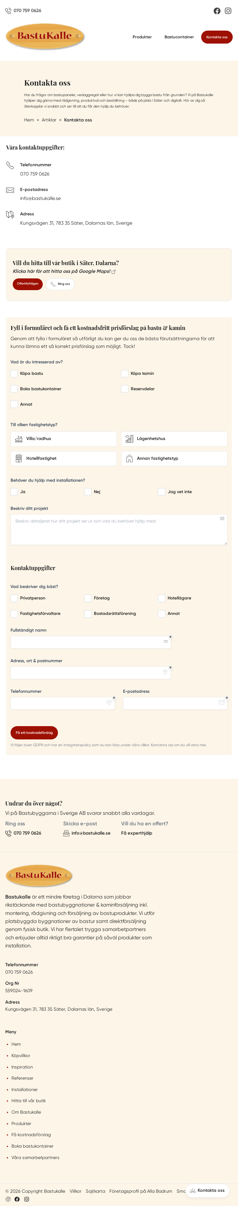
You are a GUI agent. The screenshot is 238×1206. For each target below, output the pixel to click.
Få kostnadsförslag (31, 1134)
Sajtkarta (95, 1191)
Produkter (142, 36)
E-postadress (136, 691)
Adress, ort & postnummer (36, 660)
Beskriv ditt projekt (29, 508)
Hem (16, 1044)
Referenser (22, 1078)
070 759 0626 (34, 174)
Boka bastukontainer (32, 1146)
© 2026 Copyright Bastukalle (35, 1191)
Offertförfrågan (27, 284)
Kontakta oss (216, 37)
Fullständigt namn (28, 630)
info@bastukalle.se (40, 198)
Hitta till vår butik (28, 1100)
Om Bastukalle (26, 1112)
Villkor (76, 1191)
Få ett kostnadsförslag (34, 732)
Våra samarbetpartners (35, 1157)
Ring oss (60, 284)
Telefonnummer (26, 691)
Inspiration (22, 1066)
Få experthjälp (136, 833)
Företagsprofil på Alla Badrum (140, 1191)
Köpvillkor (20, 1055)
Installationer (24, 1089)
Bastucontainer (179, 36)
